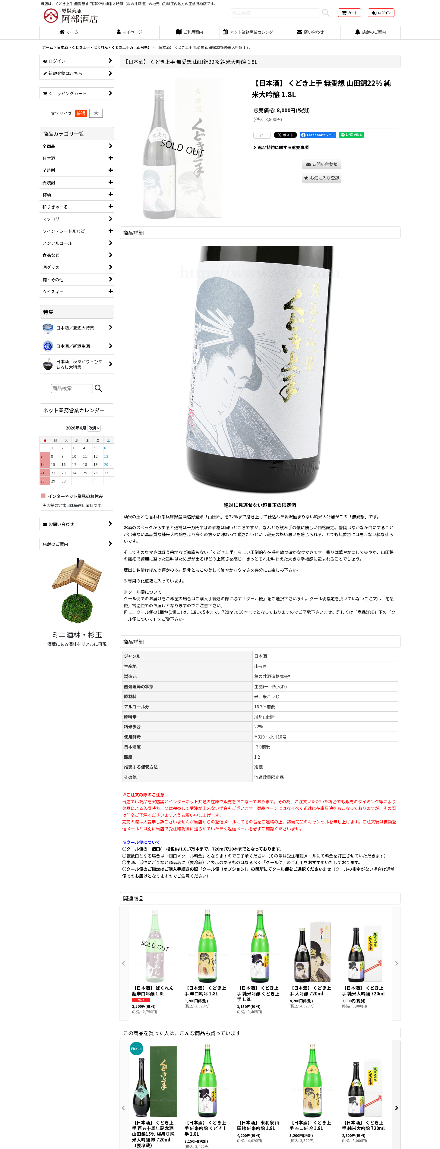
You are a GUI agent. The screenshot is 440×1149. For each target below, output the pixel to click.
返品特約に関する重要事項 (281, 147)
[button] (321, 178)
